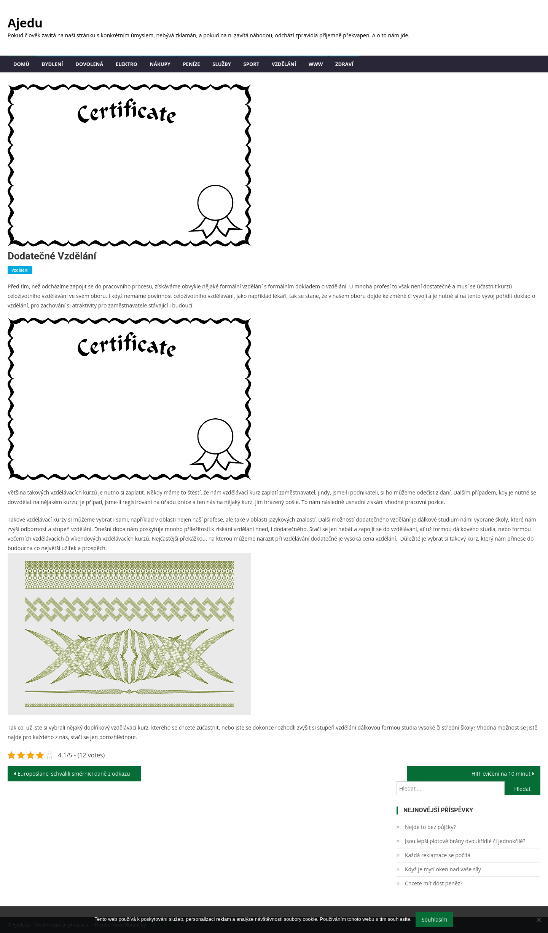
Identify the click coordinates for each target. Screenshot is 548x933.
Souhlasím (435, 919)
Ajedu (25, 22)
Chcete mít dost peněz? (433, 883)
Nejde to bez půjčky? (430, 827)
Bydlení (52, 64)
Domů (21, 64)
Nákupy (160, 64)
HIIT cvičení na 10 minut (501, 773)
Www (316, 64)
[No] (538, 919)
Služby (221, 64)
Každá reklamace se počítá (437, 855)
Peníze (191, 64)
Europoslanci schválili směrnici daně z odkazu (74, 773)
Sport (252, 64)
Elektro (126, 64)
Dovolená (89, 64)
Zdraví (344, 64)
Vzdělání (284, 64)
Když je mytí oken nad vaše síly (443, 869)
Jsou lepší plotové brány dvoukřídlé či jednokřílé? (465, 841)
